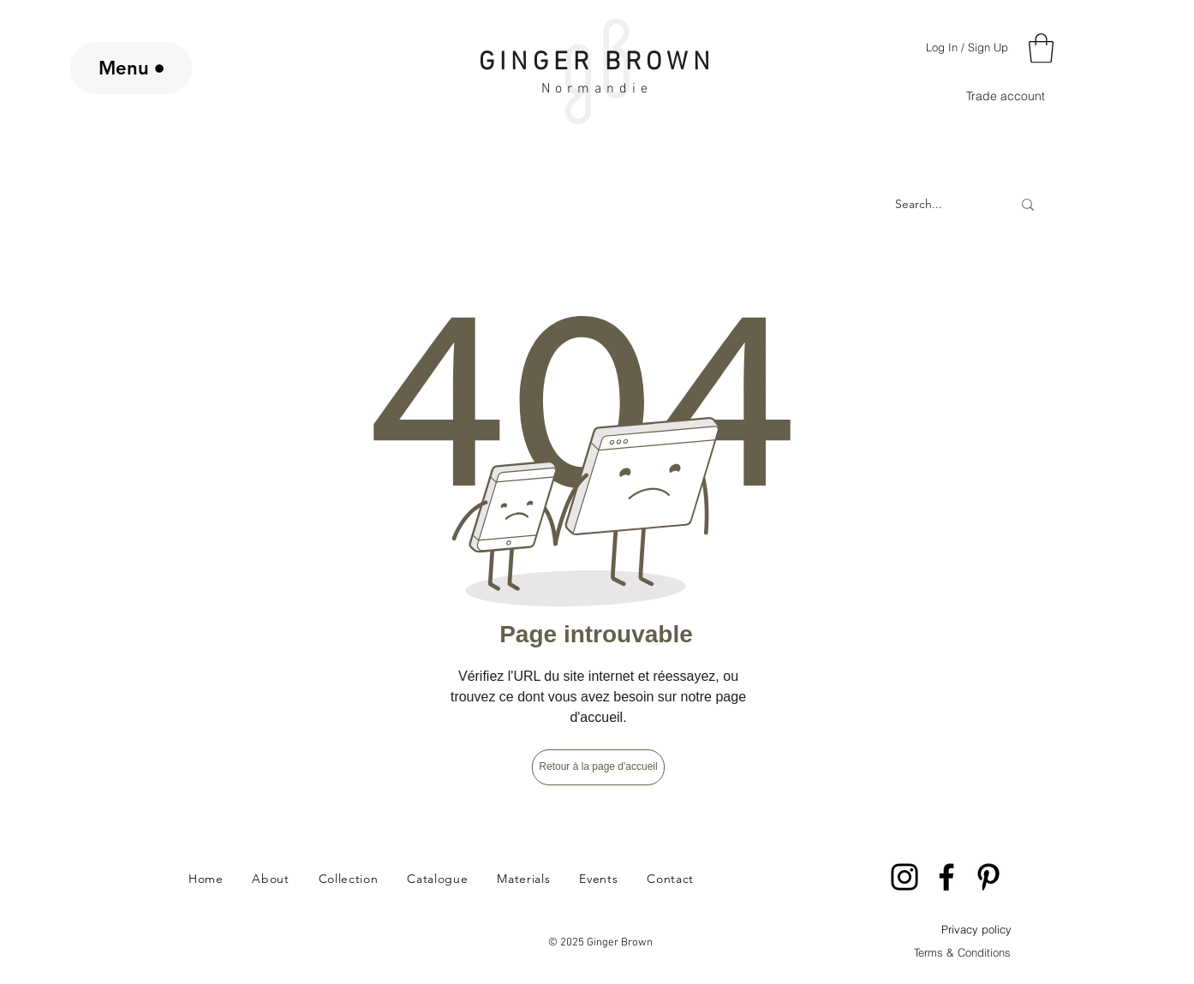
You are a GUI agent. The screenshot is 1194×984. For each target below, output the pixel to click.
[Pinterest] (988, 877)
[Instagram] (904, 877)
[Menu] (131, 68)
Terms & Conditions (962, 952)
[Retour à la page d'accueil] (598, 767)
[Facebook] (946, 877)
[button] (1041, 48)
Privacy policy (976, 929)
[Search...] (918, 205)
